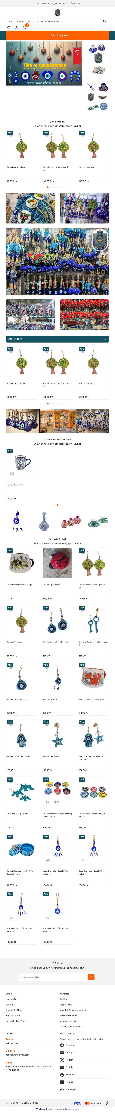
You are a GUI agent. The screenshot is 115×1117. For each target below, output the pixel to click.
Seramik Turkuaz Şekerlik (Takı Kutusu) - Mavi (20, 876)
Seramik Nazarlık (50, 701)
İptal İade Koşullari (69, 1026)
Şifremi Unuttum (14, 1015)
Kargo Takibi (66, 1010)
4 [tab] (57, 187)
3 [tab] (54, 187)
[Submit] (91, 983)
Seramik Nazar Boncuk (16, 701)
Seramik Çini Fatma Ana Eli (18, 759)
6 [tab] (64, 187)
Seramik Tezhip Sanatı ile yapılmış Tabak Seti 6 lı (57, 818)
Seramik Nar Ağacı (87, 167)
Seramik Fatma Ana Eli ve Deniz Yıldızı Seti (92, 760)
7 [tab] (67, 187)
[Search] (57, 21)
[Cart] (25, 28)
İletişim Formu (13, 1021)
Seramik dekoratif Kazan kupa (20, 585)
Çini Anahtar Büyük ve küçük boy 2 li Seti (93, 644)
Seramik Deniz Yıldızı (51, 759)
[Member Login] (17, 28)
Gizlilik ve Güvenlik (69, 1021)
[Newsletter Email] (57, 983)
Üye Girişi (10, 1010)
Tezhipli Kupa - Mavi (15, 485)
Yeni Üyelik (11, 1005)
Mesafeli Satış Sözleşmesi (73, 1015)
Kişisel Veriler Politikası (71, 1032)
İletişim (63, 1005)
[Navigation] (57, 35)
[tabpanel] (44, 64)
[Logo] (57, 12)
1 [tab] (42, 82)
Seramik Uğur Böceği (52, 585)
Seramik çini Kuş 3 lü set (17, 817)
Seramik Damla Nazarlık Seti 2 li (56, 643)
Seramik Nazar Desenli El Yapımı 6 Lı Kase (93, 818)
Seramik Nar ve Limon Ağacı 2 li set (56, 168)
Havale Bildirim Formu (16, 1026)
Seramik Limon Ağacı (16, 167)
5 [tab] (61, 187)
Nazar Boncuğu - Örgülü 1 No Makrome (55, 876)
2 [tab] (45, 82)
